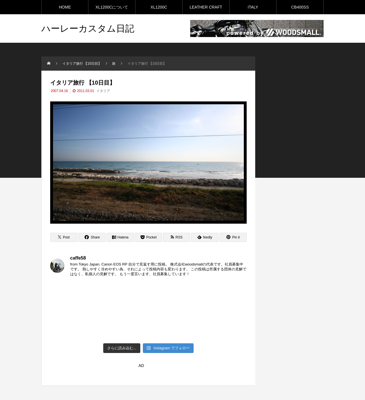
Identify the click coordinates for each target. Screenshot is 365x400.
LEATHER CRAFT (206, 7)
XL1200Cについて (112, 7)
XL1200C (159, 7)
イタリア (103, 91)
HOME (65, 7)
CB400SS (300, 7)
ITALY (253, 7)
